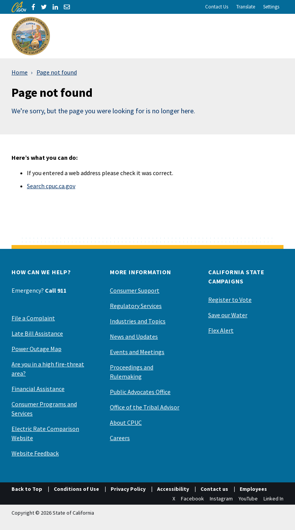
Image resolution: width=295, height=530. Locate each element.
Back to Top (27, 488)
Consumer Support (134, 290)
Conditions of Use (76, 488)
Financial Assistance (38, 389)
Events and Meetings (137, 352)
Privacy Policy (128, 488)
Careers (120, 438)
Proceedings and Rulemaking (131, 371)
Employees (253, 488)
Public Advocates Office (140, 392)
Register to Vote (230, 299)
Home (20, 72)
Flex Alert (221, 330)
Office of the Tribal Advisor (144, 407)
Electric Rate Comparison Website (45, 433)
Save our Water (227, 315)
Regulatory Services (136, 306)
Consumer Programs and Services (44, 408)
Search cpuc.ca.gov (51, 186)
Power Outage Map (36, 349)
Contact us (214, 488)
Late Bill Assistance (37, 333)
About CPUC (126, 422)
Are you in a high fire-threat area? (48, 368)
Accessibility (173, 488)
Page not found (56, 72)
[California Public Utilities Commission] (31, 36)
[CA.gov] (19, 7)
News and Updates (134, 336)
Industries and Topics (138, 321)
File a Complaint (33, 318)
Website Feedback (35, 453)
